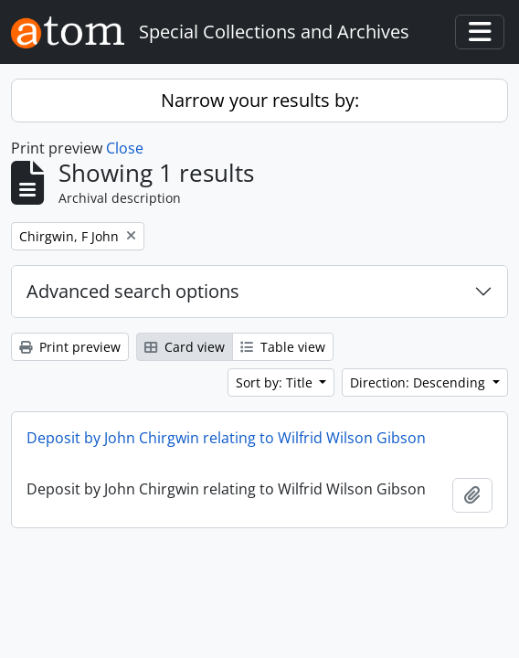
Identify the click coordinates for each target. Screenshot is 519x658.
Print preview (70, 347)
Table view (282, 347)
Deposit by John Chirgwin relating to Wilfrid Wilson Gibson (226, 438)
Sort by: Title (276, 382)
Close (124, 148)
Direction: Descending (419, 382)
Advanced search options (132, 291)
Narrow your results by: (260, 100)
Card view (184, 347)
